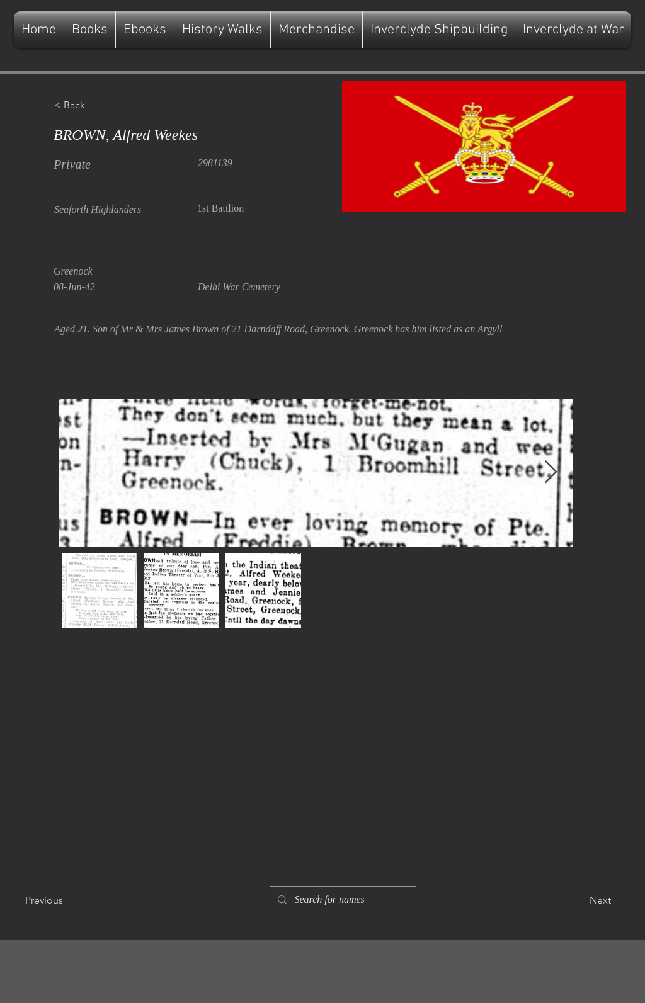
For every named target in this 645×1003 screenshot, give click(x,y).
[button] (95, 105)
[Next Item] (551, 472)
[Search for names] (341, 900)
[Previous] (66, 900)
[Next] (579, 900)
